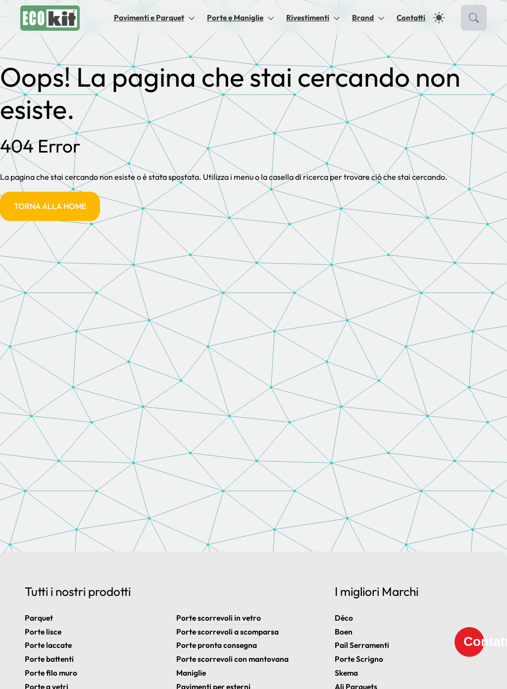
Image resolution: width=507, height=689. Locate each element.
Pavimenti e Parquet (149, 17)
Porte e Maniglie (235, 17)
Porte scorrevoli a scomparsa (227, 631)
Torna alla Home (50, 206)
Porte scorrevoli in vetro (218, 618)
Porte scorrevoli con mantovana (232, 659)
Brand (363, 17)
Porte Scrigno (359, 659)
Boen (344, 631)
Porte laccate (48, 645)
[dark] (439, 17)
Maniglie (191, 673)
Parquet (39, 618)
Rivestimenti (307, 17)
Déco (344, 618)
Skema (346, 673)
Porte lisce (43, 631)
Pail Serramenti (362, 645)
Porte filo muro (51, 673)
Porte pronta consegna (216, 645)
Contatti (411, 17)
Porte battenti (49, 659)
